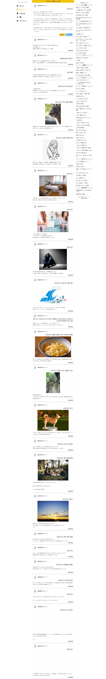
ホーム (20, 6)
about (79, 196)
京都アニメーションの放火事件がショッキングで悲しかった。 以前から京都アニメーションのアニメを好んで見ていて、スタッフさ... (53, 321)
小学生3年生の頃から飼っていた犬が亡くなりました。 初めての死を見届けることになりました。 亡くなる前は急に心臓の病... (53, 472)
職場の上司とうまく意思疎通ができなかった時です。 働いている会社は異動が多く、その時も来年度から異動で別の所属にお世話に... (53, 59)
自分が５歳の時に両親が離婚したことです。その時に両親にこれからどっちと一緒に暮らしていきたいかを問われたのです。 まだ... (53, 623)
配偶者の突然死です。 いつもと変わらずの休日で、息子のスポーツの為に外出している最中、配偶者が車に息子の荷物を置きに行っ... (53, 383)
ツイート (69, 34)
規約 (82, 196)
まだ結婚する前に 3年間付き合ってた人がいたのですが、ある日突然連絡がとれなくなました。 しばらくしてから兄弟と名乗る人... (53, 88)
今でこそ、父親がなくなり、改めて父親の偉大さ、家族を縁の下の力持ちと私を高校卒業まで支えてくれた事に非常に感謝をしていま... (53, 581)
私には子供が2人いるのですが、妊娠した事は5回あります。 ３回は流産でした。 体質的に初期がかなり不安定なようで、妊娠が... (53, 44)
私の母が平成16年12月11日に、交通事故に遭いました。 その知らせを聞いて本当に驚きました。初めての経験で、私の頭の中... (53, 259)
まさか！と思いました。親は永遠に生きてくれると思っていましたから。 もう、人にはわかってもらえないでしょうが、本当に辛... (53, 596)
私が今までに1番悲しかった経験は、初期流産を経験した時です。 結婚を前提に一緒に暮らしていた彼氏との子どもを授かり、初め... (53, 149)
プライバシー (87, 196)
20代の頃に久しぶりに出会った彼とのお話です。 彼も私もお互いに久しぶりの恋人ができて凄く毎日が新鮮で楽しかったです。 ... (53, 566)
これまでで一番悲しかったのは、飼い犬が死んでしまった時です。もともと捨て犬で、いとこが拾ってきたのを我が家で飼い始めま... (53, 420)
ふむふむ (62, 34)
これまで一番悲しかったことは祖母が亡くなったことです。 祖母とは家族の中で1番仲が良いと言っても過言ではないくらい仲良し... (53, 445)
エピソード (21, 9)
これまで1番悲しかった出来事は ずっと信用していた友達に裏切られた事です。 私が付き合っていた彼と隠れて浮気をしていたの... (53, 222)
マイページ (21, 21)
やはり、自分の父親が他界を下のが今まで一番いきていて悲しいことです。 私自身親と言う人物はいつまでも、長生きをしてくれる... (53, 551)
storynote (23, 2)
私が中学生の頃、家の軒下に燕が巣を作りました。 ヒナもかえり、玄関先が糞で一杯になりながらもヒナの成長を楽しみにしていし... (53, 537)
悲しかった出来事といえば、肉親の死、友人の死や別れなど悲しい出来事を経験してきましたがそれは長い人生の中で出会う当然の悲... (53, 346)
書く (19, 17)
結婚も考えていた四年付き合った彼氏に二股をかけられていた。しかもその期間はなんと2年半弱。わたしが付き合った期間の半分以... (53, 114)
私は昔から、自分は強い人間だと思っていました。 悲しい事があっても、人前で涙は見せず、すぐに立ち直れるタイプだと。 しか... (53, 512)
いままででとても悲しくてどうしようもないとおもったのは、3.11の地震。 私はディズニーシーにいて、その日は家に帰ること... (53, 295)
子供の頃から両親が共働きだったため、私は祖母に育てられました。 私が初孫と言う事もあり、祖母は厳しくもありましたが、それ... (53, 73)
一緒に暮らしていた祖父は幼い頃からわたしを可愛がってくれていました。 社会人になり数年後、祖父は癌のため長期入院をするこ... (53, 185)
